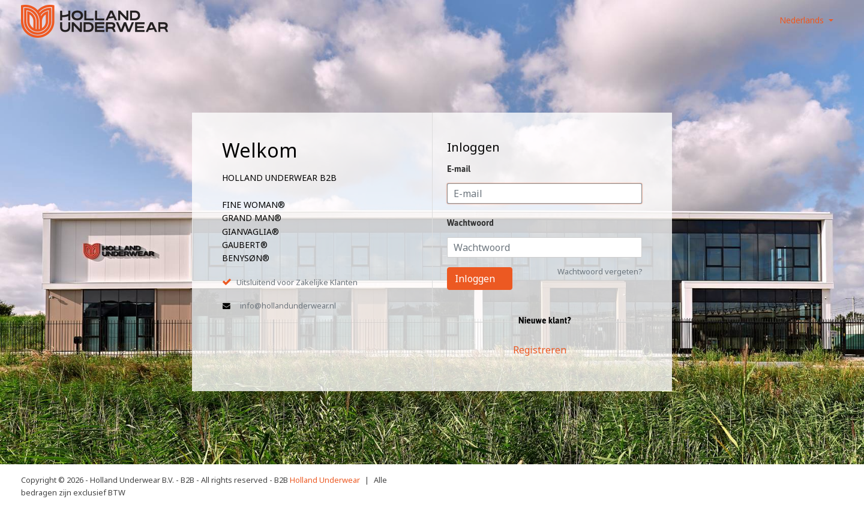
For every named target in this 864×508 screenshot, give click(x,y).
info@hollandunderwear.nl (288, 305)
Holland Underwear (325, 479)
